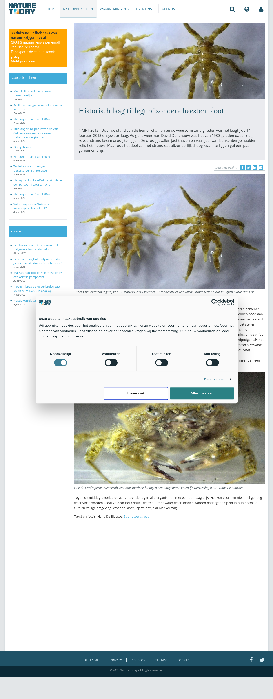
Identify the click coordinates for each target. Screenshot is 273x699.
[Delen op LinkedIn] (255, 167)
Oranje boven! (22, 147)
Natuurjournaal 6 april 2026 (31, 157)
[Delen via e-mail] (261, 167)
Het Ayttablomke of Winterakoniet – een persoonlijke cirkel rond (37, 182)
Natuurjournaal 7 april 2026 (31, 119)
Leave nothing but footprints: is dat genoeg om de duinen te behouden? (37, 261)
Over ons (145, 9)
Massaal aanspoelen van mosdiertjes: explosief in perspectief (38, 275)
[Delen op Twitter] (248, 167)
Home (51, 9)
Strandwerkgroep (137, 516)
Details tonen (215, 379)
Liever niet (135, 393)
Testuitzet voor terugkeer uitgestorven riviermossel (30, 168)
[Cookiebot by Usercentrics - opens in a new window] (214, 302)
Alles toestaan (202, 393)
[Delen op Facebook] (242, 167)
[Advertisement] (169, 561)
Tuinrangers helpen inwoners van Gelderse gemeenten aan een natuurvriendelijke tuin (35, 133)
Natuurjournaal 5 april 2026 (31, 194)
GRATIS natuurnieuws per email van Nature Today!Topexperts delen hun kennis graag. (35, 51)
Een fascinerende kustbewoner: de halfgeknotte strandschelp (36, 247)
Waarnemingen (114, 9)
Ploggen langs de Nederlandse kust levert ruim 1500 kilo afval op (36, 289)
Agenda (168, 9)
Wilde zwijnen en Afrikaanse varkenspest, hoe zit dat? (31, 206)
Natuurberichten (78, 9)
